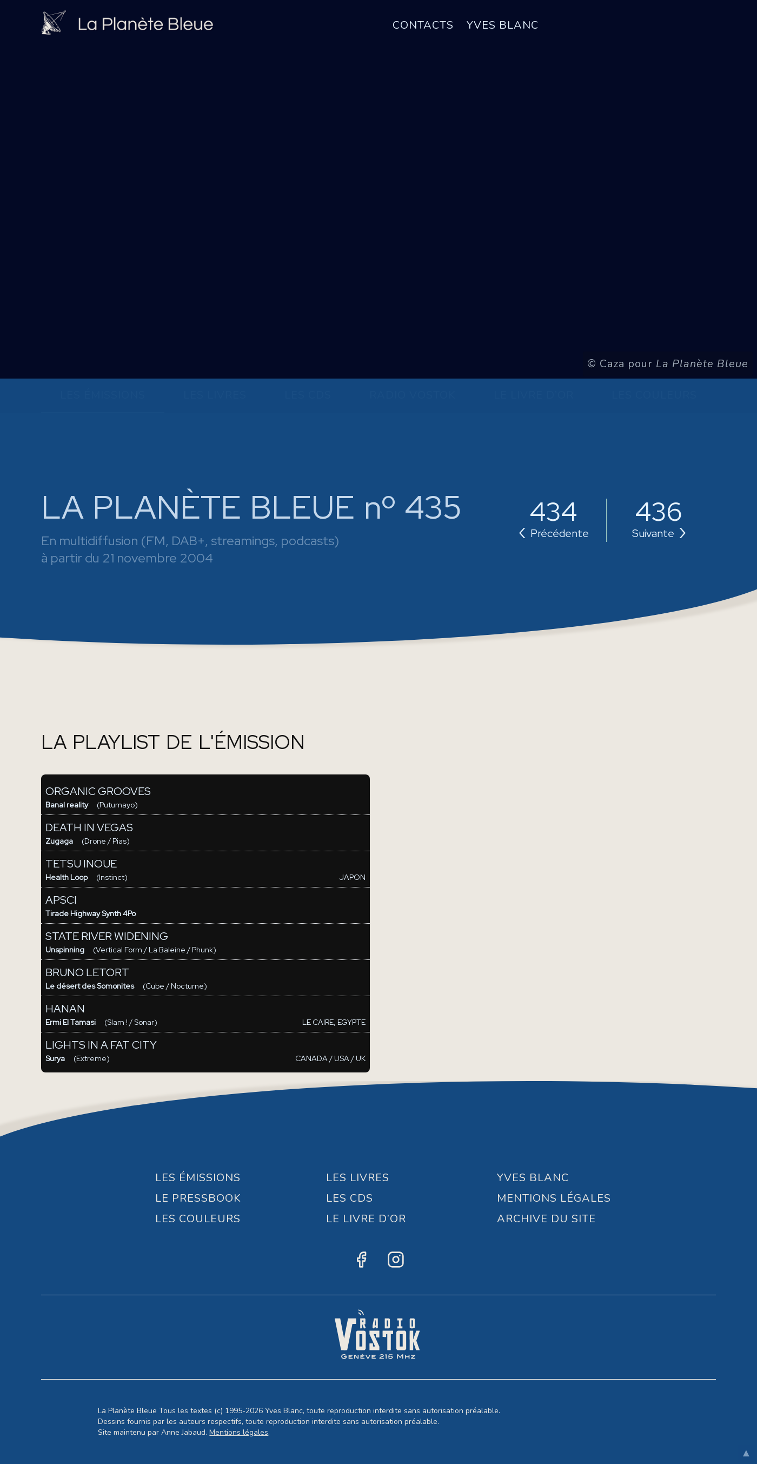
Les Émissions (102, 395)
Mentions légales (238, 1432)
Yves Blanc (503, 25)
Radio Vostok (412, 395)
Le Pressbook (198, 1198)
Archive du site (546, 1218)
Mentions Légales (554, 1198)
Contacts (423, 25)
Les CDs (307, 395)
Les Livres (215, 395)
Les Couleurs (654, 395)
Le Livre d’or (534, 395)
